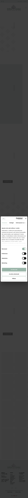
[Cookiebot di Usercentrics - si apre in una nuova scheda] (16, 219)
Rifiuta (14, 278)
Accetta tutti (14, 269)
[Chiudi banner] (25, 218)
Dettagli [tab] (11, 222)
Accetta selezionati (14, 274)
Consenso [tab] (4, 222)
